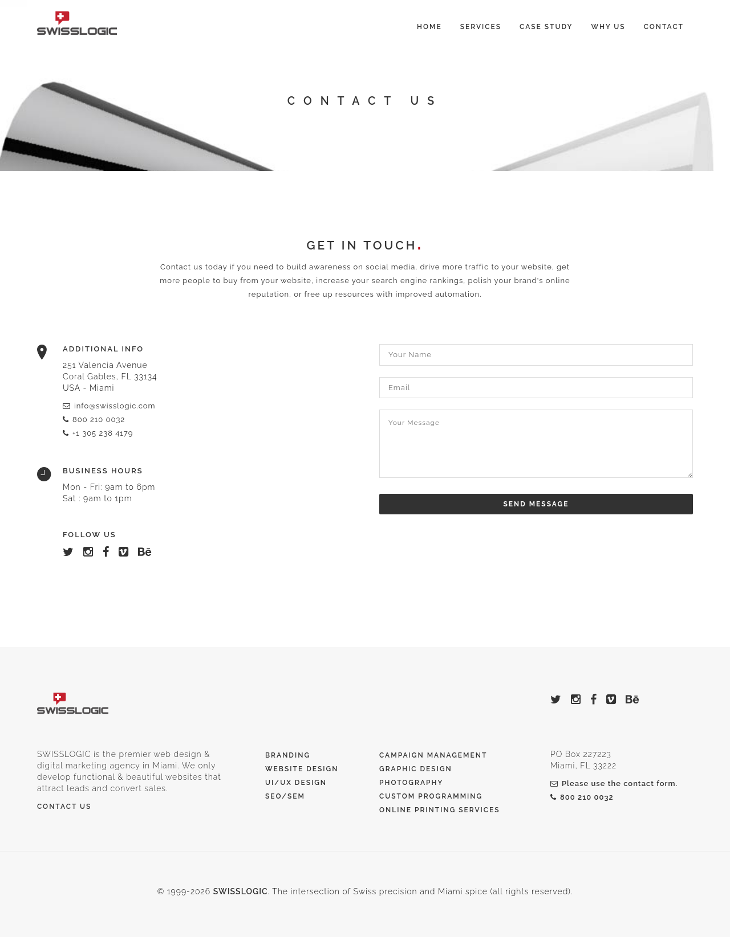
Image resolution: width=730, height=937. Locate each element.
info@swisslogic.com (109, 406)
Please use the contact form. (614, 783)
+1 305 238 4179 (98, 433)
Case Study (546, 27)
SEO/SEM (285, 796)
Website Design (301, 769)
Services (480, 27)
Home (429, 27)
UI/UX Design (296, 783)
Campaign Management (433, 755)
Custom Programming (430, 796)
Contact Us (64, 807)
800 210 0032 (94, 419)
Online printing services (439, 810)
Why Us (608, 27)
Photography (411, 783)
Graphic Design (415, 769)
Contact (664, 27)
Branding (287, 755)
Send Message (536, 504)
